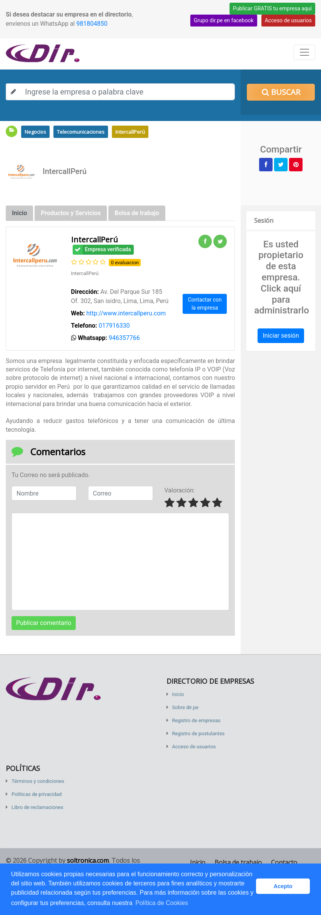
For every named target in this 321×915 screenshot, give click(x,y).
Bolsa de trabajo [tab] (137, 213)
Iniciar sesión (281, 335)
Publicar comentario (43, 623)
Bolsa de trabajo (238, 862)
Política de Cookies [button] (161, 903)
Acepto (283, 886)
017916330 (114, 325)
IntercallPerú (130, 131)
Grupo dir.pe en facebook (224, 20)
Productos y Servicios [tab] (71, 213)
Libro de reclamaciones (37, 807)
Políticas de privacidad (37, 794)
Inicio (178, 694)
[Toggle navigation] (304, 52)
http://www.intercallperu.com (126, 313)
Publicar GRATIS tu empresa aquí (272, 8)
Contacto (284, 862)
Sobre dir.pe (185, 707)
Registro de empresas (196, 720)
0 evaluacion (125, 262)
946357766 (124, 337)
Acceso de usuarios (288, 20)
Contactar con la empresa (205, 304)
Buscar (281, 92)
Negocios (35, 131)
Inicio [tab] (19, 213)
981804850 (91, 23)
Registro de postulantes (198, 733)
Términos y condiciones (38, 781)
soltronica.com (88, 860)
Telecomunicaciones (81, 131)
